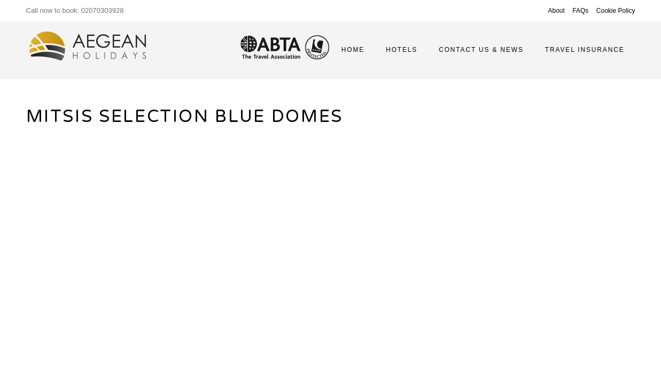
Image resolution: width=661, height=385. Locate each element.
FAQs (580, 10)
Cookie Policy (615, 10)
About (556, 10)
